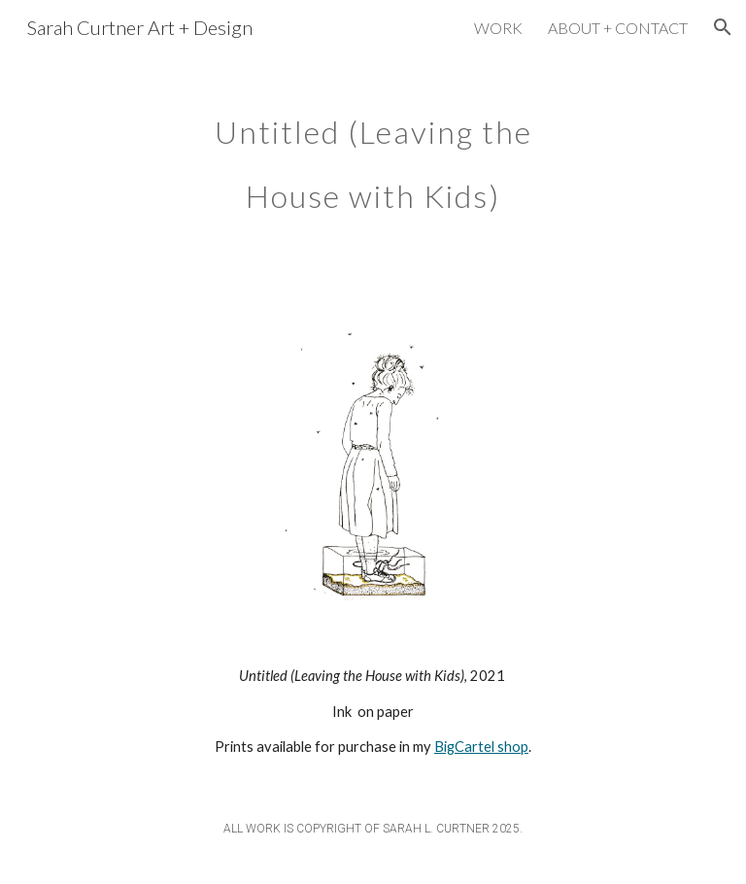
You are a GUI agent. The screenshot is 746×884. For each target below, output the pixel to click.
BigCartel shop (481, 746)
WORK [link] (498, 27)
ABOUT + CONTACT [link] (618, 27)
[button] (722, 27)
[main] (372, 153)
